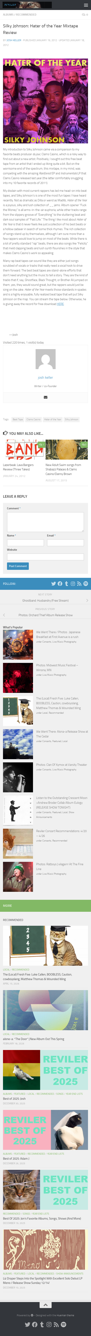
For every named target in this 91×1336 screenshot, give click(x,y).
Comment (14, 508)
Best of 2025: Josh (14, 1099)
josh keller (14, 40)
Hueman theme (65, 1315)
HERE (60, 304)
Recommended (26, 14)
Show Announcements (69, 1273)
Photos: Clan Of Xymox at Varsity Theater (61, 765)
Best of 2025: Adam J (16, 1158)
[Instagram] (72, 583)
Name (11, 535)
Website (12, 549)
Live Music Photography (64, 641)
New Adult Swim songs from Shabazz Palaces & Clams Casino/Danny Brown (63, 469)
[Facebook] (60, 583)
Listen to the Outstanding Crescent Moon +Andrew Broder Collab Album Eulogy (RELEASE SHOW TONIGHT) (61, 802)
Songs (60, 1094)
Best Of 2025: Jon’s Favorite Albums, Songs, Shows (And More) (42, 1218)
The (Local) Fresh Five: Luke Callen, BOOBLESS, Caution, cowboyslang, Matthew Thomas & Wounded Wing (58, 703)
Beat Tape (18, 419)
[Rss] (79, 583)
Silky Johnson (71, 419)
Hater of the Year (52, 419)
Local (45, 712)
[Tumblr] (66, 583)
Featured (56, 741)
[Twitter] (53, 583)
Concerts (46, 641)
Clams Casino (33, 419)
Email (51, 535)
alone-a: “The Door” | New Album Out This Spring (33, 1039)
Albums (8, 14)
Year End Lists (74, 1094)
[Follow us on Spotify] (85, 583)
